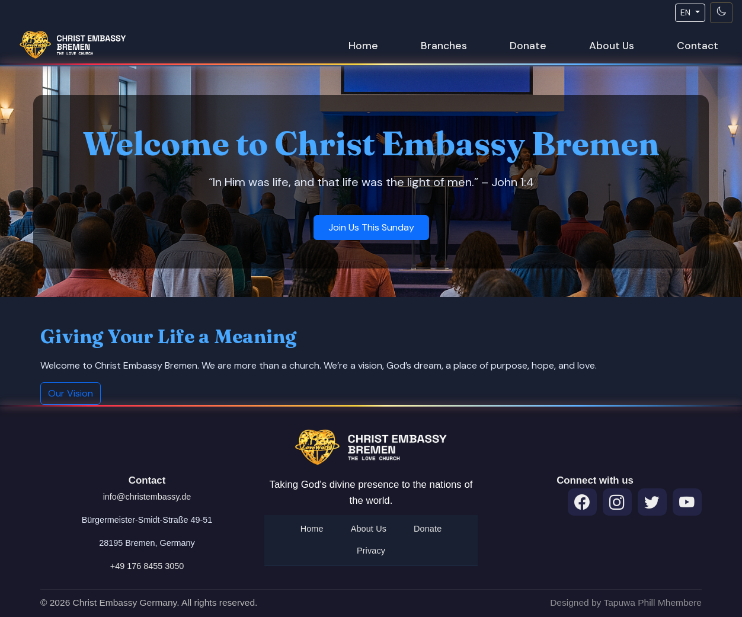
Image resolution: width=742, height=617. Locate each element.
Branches (444, 45)
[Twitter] (652, 502)
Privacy (371, 550)
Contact (697, 45)
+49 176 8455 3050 (147, 566)
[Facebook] (582, 502)
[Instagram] (617, 502)
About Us (611, 45)
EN (686, 12)
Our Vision (70, 393)
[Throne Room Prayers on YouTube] (687, 502)
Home (363, 45)
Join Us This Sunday (371, 227)
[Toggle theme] (721, 12)
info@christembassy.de (147, 496)
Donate (528, 45)
